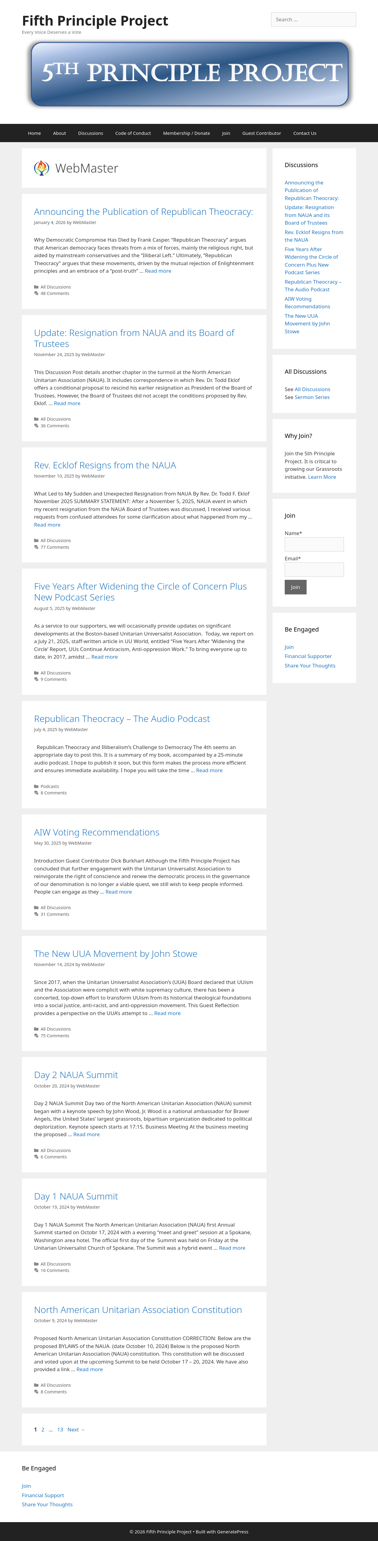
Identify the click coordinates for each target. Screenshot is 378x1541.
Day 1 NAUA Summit (76, 1196)
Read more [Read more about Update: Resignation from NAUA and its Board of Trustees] (67, 403)
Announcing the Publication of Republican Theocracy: (143, 211)
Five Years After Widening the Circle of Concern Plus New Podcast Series (140, 591)
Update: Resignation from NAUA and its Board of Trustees (134, 338)
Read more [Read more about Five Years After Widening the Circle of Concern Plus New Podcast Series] (104, 656)
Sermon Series (312, 397)
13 (60, 1429)
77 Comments (55, 547)
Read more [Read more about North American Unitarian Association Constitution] (90, 1369)
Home (34, 133)
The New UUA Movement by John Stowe (116, 953)
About (59, 133)
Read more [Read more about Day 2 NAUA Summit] (86, 1134)
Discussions (90, 133)
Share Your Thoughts (310, 665)
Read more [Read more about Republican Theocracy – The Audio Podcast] (209, 770)
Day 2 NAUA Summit (76, 1074)
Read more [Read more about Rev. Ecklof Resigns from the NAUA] (47, 524)
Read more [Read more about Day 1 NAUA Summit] (232, 1247)
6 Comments (54, 1157)
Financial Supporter (308, 656)
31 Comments (55, 914)
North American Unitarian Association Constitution (138, 1309)
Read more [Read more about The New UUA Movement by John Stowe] (167, 1013)
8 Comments (54, 793)
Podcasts (50, 786)
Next (76, 1429)
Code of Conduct (133, 133)
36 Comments (55, 426)
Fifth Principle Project (95, 20)
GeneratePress (232, 1532)
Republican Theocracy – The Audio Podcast (122, 718)
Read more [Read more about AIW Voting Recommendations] (118, 891)
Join (226, 133)
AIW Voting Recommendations (97, 832)
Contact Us (304, 133)
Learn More (322, 476)
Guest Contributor (261, 133)
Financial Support (43, 1495)
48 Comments (55, 293)
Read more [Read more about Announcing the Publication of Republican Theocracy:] (158, 270)
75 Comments (55, 1035)
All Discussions (56, 287)
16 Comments (55, 1270)
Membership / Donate (186, 133)
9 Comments (54, 679)
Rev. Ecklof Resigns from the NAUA (105, 465)
